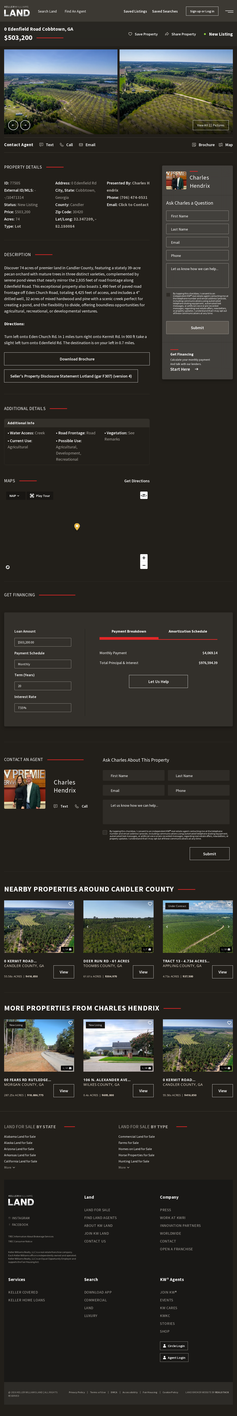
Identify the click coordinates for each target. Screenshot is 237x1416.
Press (165, 1209)
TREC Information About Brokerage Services (30, 1236)
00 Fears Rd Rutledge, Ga (26, 1079)
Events (166, 1300)
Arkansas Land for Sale (20, 1155)
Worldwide (170, 1233)
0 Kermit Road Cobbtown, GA (19, 961)
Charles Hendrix (65, 786)
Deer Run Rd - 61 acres (106, 961)
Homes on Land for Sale (135, 1149)
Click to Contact (133, 204)
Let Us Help (158, 681)
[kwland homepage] (21, 1200)
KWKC (165, 1315)
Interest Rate (25, 696)
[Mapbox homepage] (7, 567)
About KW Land (98, 1225)
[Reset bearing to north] (144, 495)
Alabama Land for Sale (20, 1136)
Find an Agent (75, 11)
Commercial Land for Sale (136, 1136)
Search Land (47, 11)
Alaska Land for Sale (18, 1143)
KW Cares (168, 1307)
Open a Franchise (176, 1249)
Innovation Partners (180, 1225)
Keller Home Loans (26, 1300)
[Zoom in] (144, 558)
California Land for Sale (20, 1161)
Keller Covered (23, 1292)
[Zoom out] (144, 565)
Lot (18, 226)
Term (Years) (24, 674)
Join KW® (168, 1292)
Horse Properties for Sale (136, 1155)
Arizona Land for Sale (19, 1149)
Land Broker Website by (207, 1392)
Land (88, 1307)
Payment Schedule (29, 653)
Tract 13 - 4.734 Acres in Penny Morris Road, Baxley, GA (185, 961)
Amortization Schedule (188, 631)
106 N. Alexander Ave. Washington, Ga (106, 1079)
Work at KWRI (172, 1217)
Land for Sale (97, 1209)
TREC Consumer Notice (20, 1241)
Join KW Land (96, 1233)
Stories (167, 1323)
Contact (168, 1241)
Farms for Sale (128, 1143)
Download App (98, 1292)
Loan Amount (25, 631)
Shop (164, 1331)
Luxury (90, 1315)
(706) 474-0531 (134, 197)
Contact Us (95, 1241)
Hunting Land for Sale (133, 1161)
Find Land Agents (100, 1217)
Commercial (95, 1300)
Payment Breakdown (129, 631)
